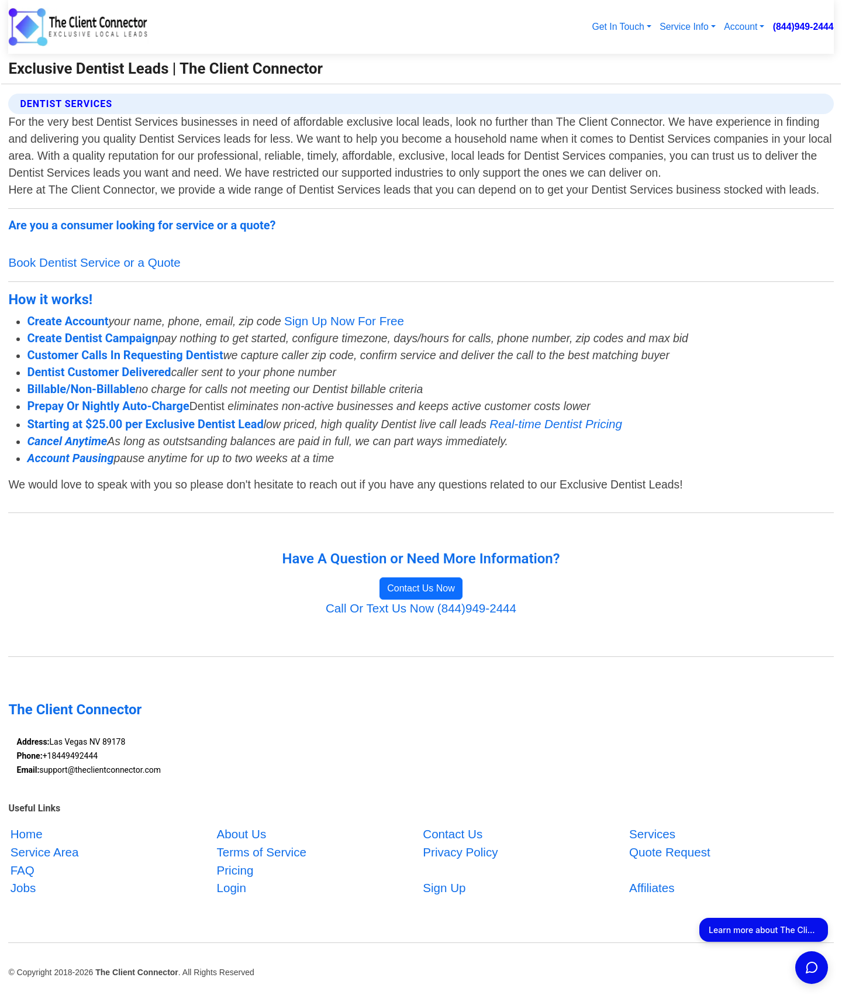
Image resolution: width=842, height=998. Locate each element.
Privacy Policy (460, 852)
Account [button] (740, 27)
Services (652, 834)
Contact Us (452, 834)
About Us (241, 834)
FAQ (22, 870)
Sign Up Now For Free (344, 321)
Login (231, 888)
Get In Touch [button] (618, 27)
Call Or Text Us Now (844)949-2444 (421, 608)
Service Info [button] (684, 27)
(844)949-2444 (803, 27)
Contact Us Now (421, 588)
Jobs (23, 888)
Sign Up (444, 888)
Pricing (234, 870)
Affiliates (652, 888)
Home (27, 834)
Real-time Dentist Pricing (555, 424)
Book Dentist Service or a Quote (94, 262)
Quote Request (669, 852)
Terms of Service (261, 852)
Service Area (45, 852)
